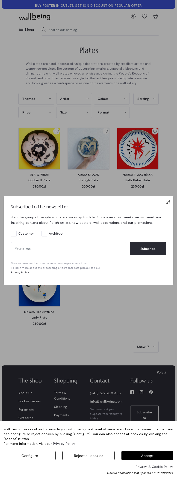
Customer (26, 233)
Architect (56, 233)
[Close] (168, 202)
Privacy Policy (20, 272)
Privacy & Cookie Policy (154, 467)
